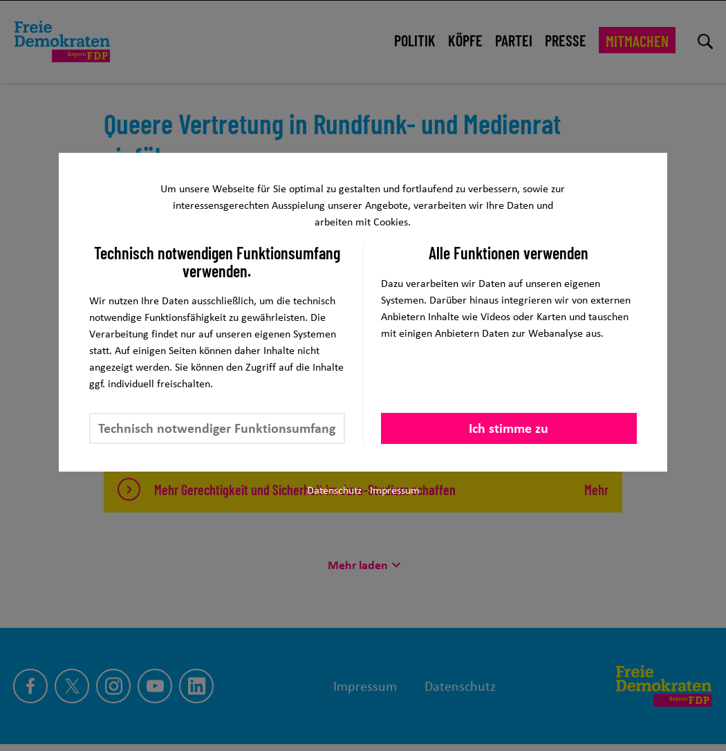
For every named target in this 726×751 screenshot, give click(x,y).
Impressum (395, 490)
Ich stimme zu (508, 428)
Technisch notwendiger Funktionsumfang (216, 428)
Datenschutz (334, 490)
